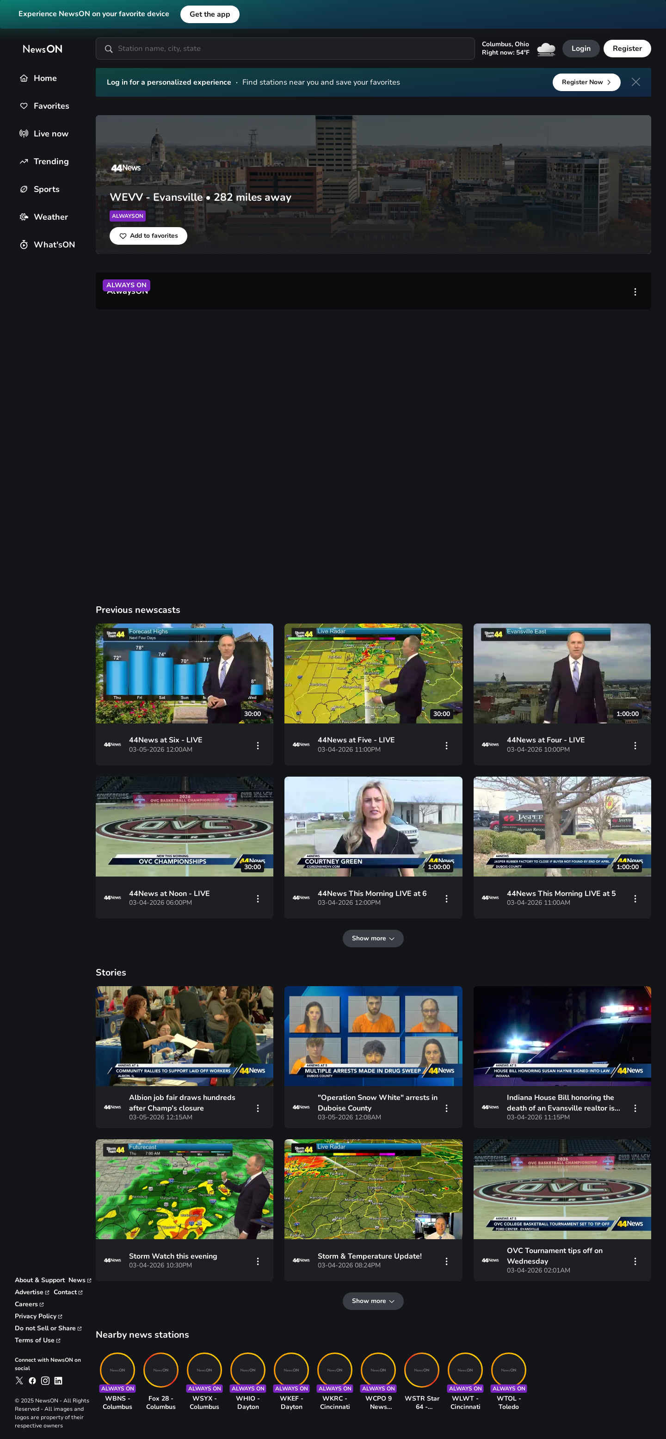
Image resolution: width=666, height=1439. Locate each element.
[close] (636, 82)
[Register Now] (587, 82)
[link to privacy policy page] (39, 1316)
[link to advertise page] (32, 1292)
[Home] (23, 78)
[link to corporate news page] (80, 1280)
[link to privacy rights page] (48, 1328)
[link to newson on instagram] (45, 1380)
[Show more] (373, 939)
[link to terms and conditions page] (38, 1340)
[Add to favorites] (148, 236)
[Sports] (23, 189)
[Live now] (23, 133)
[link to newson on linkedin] (58, 1380)
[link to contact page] (68, 1292)
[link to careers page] (29, 1304)
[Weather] (23, 216)
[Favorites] (23, 105)
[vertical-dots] (635, 291)
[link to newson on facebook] (32, 1380)
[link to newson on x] (19, 1380)
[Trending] (23, 161)
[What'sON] (23, 244)
